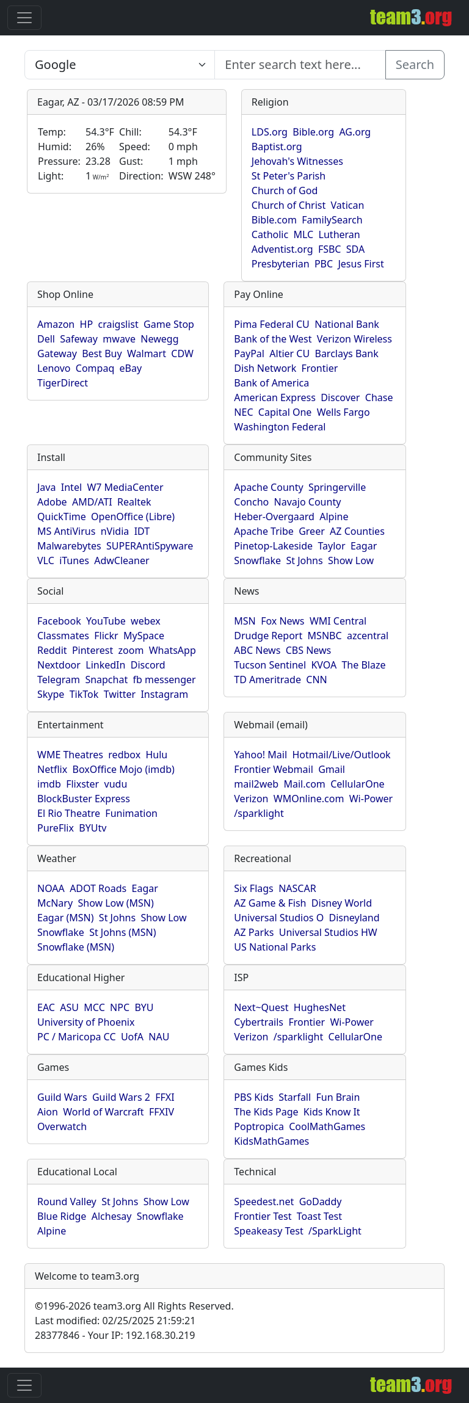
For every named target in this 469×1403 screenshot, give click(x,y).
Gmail (331, 769)
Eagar (364, 546)
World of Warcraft (103, 1111)
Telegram (58, 679)
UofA (132, 1036)
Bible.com (274, 220)
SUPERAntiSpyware (149, 546)
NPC (119, 1007)
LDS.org (270, 132)
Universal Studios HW (328, 932)
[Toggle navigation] (24, 17)
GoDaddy (320, 1201)
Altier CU (289, 353)
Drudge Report (268, 635)
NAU (158, 1036)
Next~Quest (261, 1007)
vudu (116, 784)
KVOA (323, 665)
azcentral (367, 635)
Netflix (52, 769)
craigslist (118, 324)
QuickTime (61, 516)
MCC (94, 1007)
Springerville (337, 487)
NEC (243, 412)
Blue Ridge (61, 1216)
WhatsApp (172, 650)
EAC (46, 1007)
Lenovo (53, 368)
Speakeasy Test (268, 1231)
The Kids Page (266, 1111)
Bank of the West (272, 339)
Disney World (341, 903)
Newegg (159, 339)
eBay (131, 368)
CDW (182, 353)
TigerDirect (62, 383)
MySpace (143, 635)
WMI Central (338, 621)
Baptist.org (277, 146)
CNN (316, 679)
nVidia (115, 531)
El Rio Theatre (68, 813)
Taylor (331, 546)
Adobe (52, 502)
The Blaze (363, 665)
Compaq (95, 368)
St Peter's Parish (288, 176)
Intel (71, 487)
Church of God (285, 190)
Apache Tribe (264, 531)
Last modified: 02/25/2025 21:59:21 (115, 1320)
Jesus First (361, 263)
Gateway (57, 353)
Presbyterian (281, 263)
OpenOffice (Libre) (133, 516)
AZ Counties (357, 531)
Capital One (285, 412)
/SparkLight (335, 1231)
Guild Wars (62, 1097)
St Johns (304, 560)
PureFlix (55, 828)
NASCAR (297, 888)
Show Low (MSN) (115, 903)
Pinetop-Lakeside (273, 546)
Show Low (351, 560)
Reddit (52, 650)
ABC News (257, 650)
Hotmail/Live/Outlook (341, 754)
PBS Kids (254, 1097)
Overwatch (62, 1126)
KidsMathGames (271, 1141)
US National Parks (275, 947)
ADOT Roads (98, 888)
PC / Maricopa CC (76, 1036)
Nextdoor (59, 665)
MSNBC (325, 635)
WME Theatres (70, 754)
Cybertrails (258, 1022)
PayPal (249, 353)
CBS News (309, 650)
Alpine (333, 516)
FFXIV (161, 1111)
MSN (244, 621)
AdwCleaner (121, 560)
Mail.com (304, 784)
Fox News (282, 621)
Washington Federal (279, 426)
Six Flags (253, 888)
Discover (340, 397)
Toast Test (319, 1216)
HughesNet (320, 1007)
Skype (50, 694)
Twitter (120, 694)
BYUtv (92, 828)
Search (415, 64)
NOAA (51, 888)
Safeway (79, 339)
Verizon (251, 798)
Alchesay (112, 1216)
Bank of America (271, 383)
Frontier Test (262, 1216)
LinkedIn (105, 665)
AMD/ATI (92, 502)
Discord (148, 665)
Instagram (164, 694)
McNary (55, 903)
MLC (304, 234)
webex (146, 621)
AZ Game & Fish (270, 903)
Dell (46, 339)
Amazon (56, 324)
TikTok (84, 694)
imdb (49, 784)
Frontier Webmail (273, 769)
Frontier (320, 368)
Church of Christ (288, 205)
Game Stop (169, 324)
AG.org (355, 132)
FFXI (164, 1097)
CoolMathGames (327, 1126)
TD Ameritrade (267, 679)
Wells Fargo (343, 412)
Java (46, 487)
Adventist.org (282, 249)
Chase (379, 397)
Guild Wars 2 (121, 1097)
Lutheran (339, 234)
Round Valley (66, 1201)
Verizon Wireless (354, 339)
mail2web (256, 784)
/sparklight (258, 813)
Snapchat (106, 679)
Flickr (106, 635)
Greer (312, 531)
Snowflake (257, 560)
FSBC (329, 249)
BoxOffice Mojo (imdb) (124, 769)
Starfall (294, 1097)
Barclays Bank (346, 353)
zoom (131, 650)
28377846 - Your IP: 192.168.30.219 (115, 1335)
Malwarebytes (69, 546)
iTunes (74, 560)
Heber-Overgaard (274, 516)
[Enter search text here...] (119, 64)
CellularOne (357, 784)
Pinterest (92, 650)
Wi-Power (371, 798)
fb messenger (164, 679)
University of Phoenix (85, 1022)
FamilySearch (332, 220)
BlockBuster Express (83, 798)
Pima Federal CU (271, 324)
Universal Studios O (279, 917)
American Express (275, 397)
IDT (142, 531)
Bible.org (313, 132)
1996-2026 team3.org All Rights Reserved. (134, 1306)
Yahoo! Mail (260, 754)
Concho (251, 502)
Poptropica (259, 1126)
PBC (323, 263)
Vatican (348, 205)
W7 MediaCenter (125, 487)
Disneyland (354, 917)
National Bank (346, 324)
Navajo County (307, 502)
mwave (119, 339)
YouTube (106, 621)
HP (86, 324)
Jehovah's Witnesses (297, 161)
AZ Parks (254, 932)
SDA (355, 249)
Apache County (268, 487)
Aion (47, 1111)
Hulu (157, 754)
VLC (45, 560)
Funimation (131, 813)
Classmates (63, 635)
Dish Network (265, 368)
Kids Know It (332, 1111)
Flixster (82, 784)
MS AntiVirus (66, 531)
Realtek (134, 502)
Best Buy (102, 353)
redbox (124, 754)
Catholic (270, 234)
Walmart (146, 353)
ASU (69, 1007)
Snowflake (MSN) (75, 947)
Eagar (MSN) (65, 917)
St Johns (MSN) (122, 932)
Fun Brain (338, 1097)
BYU (143, 1007)
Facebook (59, 621)
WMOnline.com (309, 798)
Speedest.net (264, 1201)
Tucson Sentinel (270, 665)
